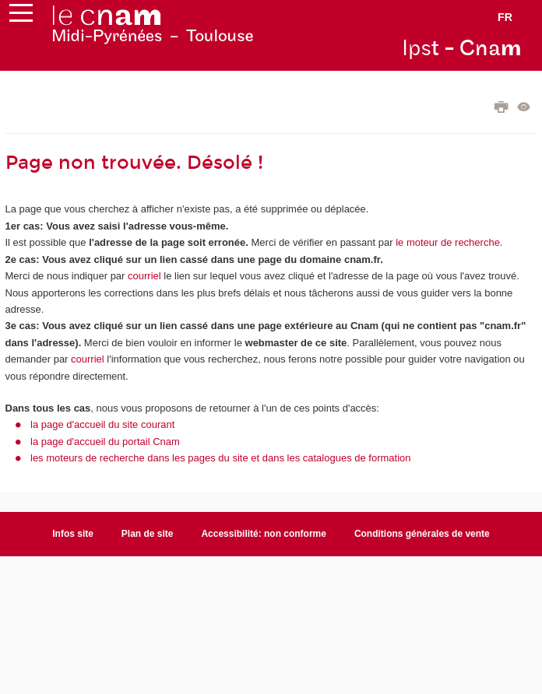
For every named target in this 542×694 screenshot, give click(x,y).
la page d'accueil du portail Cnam (105, 441)
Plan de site (147, 533)
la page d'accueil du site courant (102, 424)
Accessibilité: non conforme (263, 533)
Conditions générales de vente (422, 533)
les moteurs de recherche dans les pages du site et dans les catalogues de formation (220, 458)
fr (505, 17)
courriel (144, 276)
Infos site (72, 533)
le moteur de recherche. (448, 242)
